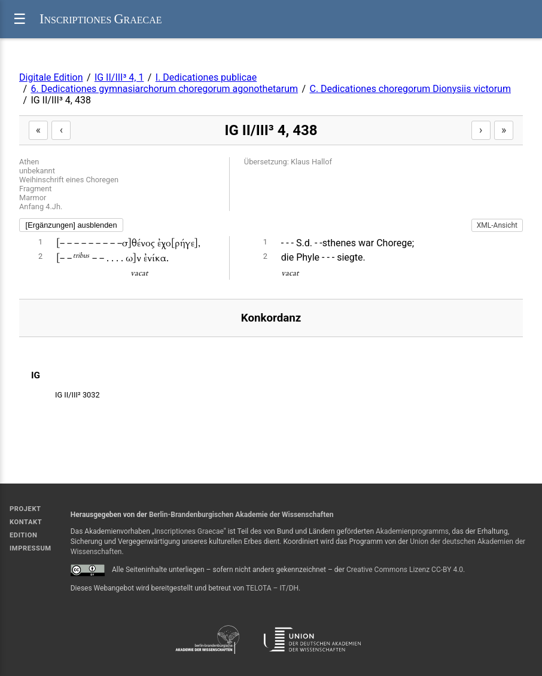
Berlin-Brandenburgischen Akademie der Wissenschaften (241, 514)
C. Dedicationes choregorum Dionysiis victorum (409, 88)
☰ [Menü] (19, 19)
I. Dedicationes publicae (206, 77)
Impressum (30, 548)
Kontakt (26, 522)
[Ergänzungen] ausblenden (71, 225)
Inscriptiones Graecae (189, 531)
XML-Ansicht (497, 225)
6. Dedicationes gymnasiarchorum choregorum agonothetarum (164, 88)
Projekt (25, 509)
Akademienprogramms (412, 531)
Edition (23, 535)
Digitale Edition (51, 77)
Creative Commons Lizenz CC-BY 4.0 (404, 569)
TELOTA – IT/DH (272, 588)
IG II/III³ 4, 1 (119, 77)
